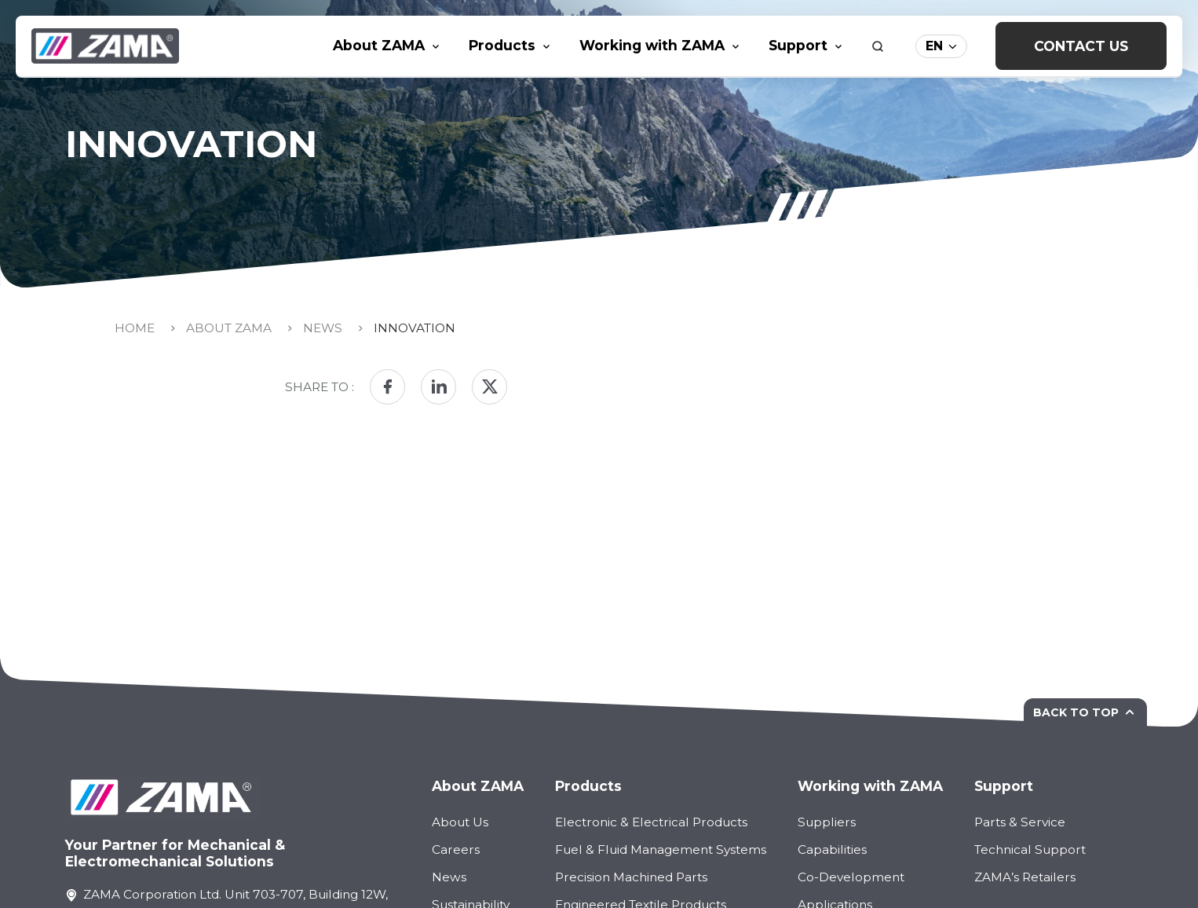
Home (135, 327)
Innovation (414, 327)
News (322, 327)
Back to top (1085, 712)
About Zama (229, 327)
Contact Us (1081, 46)
